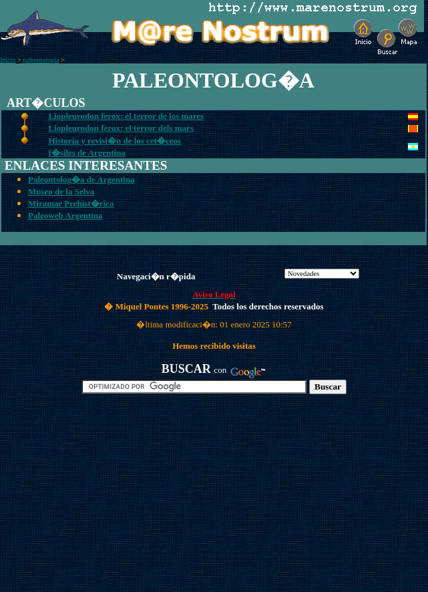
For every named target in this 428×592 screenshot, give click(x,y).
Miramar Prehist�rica (71, 203)
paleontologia (41, 59)
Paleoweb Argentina (65, 215)
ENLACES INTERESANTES (86, 165)
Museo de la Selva (61, 191)
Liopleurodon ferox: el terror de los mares (126, 116)
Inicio (7, 59)
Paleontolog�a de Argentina (81, 179)
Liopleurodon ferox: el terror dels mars (120, 128)
